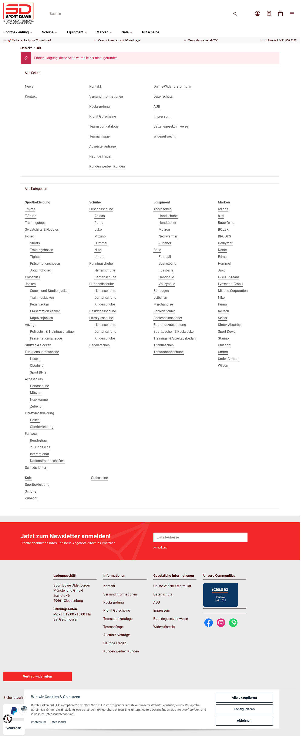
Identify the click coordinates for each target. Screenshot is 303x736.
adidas (223, 209)
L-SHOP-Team (228, 277)
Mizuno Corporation (233, 291)
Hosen (29, 236)
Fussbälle (166, 270)
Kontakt (109, 586)
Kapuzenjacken (41, 318)
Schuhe (30, 491)
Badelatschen (99, 345)
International (39, 454)
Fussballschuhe (101, 209)
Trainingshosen (41, 250)
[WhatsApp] (233, 622)
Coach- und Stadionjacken (49, 291)
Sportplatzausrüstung (170, 325)
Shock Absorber (230, 325)
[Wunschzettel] (269, 13)
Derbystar (225, 243)
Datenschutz (58, 722)
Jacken (30, 284)
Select (222, 318)
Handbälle (166, 277)
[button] (257, 13)
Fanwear (31, 434)
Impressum (38, 722)
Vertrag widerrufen (37, 676)
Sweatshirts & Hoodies (42, 229)
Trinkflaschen (164, 345)
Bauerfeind (226, 223)
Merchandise (163, 304)
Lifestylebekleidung (39, 413)
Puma (98, 223)
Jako (98, 229)
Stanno (223, 338)
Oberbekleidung (41, 427)
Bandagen (161, 291)
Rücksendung (113, 602)
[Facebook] (208, 622)
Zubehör (36, 406)
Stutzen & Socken (38, 345)
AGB (156, 602)
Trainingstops (35, 223)
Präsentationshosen (45, 263)
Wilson (223, 366)
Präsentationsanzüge (46, 338)
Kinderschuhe (104, 304)
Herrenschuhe (104, 270)
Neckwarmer (39, 400)
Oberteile (36, 366)
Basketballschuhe (102, 311)
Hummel (100, 243)
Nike (97, 250)
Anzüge (30, 325)
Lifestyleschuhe (101, 318)
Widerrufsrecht (164, 627)
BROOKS (224, 236)
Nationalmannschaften (47, 461)
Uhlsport (224, 345)
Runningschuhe (101, 263)
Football (165, 257)
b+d (221, 216)
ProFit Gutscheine (116, 610)
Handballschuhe (101, 284)
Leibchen (160, 298)
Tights (35, 257)
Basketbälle (167, 263)
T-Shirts (30, 216)
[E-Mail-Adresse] (200, 537)
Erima (222, 257)
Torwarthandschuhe (169, 352)
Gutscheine (99, 478)
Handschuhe (39, 386)
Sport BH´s (38, 372)
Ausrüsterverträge (116, 635)
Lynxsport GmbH (230, 284)
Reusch (223, 311)
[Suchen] (138, 13)
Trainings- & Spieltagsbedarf (175, 338)
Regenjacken (39, 304)
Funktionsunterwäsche (42, 352)
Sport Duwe (226, 332)
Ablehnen (244, 721)
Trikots (30, 209)
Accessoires (34, 379)
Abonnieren (263, 537)
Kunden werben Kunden (121, 651)
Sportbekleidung (37, 485)
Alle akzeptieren (244, 698)
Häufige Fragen (114, 643)
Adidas (99, 216)
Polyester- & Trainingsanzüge (52, 332)
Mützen (35, 393)
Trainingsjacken (42, 298)
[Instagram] (221, 622)
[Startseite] (18, 13)
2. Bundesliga (40, 447)
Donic (222, 250)
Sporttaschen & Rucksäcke (173, 332)
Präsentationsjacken (45, 311)
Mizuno (100, 236)
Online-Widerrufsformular (172, 586)
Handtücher (167, 223)
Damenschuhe (105, 277)
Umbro (99, 257)
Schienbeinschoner (168, 318)
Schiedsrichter (35, 468)
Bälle (157, 250)
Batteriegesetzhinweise (170, 619)
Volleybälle (167, 284)
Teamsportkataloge (117, 619)
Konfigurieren (244, 709)
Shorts (35, 243)
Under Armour (228, 359)
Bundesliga (38, 440)
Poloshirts (32, 277)
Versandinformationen (120, 594)
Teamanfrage (113, 627)
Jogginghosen (40, 270)
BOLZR (223, 229)
